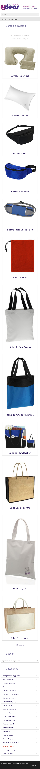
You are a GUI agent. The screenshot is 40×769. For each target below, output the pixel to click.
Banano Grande (20, 153)
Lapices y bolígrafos (9, 709)
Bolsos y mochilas (9, 683)
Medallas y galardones (10, 720)
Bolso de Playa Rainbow (20, 453)
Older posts (20, 645)
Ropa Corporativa (8, 735)
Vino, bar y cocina (8, 754)
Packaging (6, 731)
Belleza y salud (8, 679)
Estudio (35, 765)
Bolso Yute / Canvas (20, 638)
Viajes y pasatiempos (10, 750)
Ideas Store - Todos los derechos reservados (16, 763)
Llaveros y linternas (9, 716)
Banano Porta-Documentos (20, 229)
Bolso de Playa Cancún (20, 347)
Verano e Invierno (11, 19)
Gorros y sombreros (9, 698)
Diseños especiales (9, 690)
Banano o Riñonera (20, 191)
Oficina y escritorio (9, 728)
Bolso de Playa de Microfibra (20, 415)
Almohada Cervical (20, 76)
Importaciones (7, 705)
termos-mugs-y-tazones (11, 742)
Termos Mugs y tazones (10, 739)
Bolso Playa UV (20, 588)
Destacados (7, 687)
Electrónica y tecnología (11, 694)
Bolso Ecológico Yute (20, 508)
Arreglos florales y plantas (11, 676)
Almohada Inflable (20, 115)
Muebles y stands (8, 724)
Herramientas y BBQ (9, 702)
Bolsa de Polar (20, 277)
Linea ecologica (8, 713)
